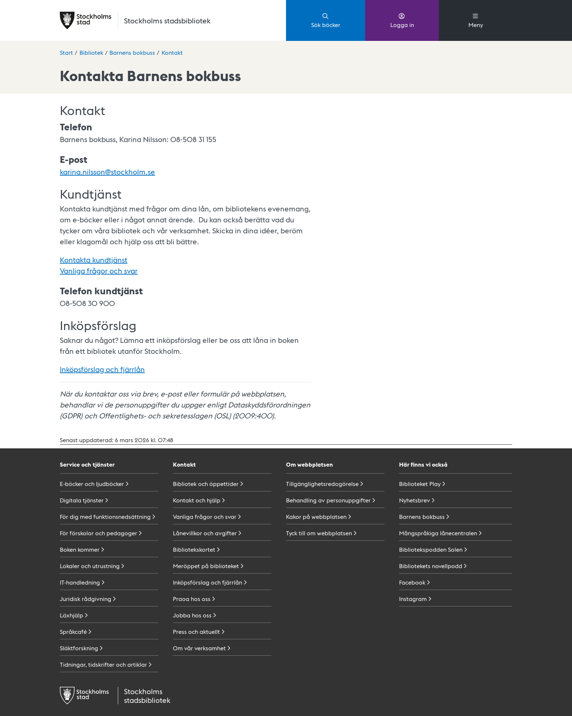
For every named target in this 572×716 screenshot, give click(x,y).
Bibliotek (91, 52)
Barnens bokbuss (132, 52)
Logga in (402, 20)
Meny (475, 20)
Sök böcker (325, 20)
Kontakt (172, 52)
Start (66, 52)
